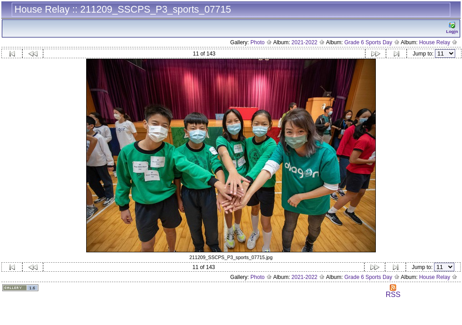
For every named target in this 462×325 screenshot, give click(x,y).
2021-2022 (308, 42)
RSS (393, 291)
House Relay (438, 42)
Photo (261, 42)
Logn (452, 28)
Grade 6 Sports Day (371, 42)
